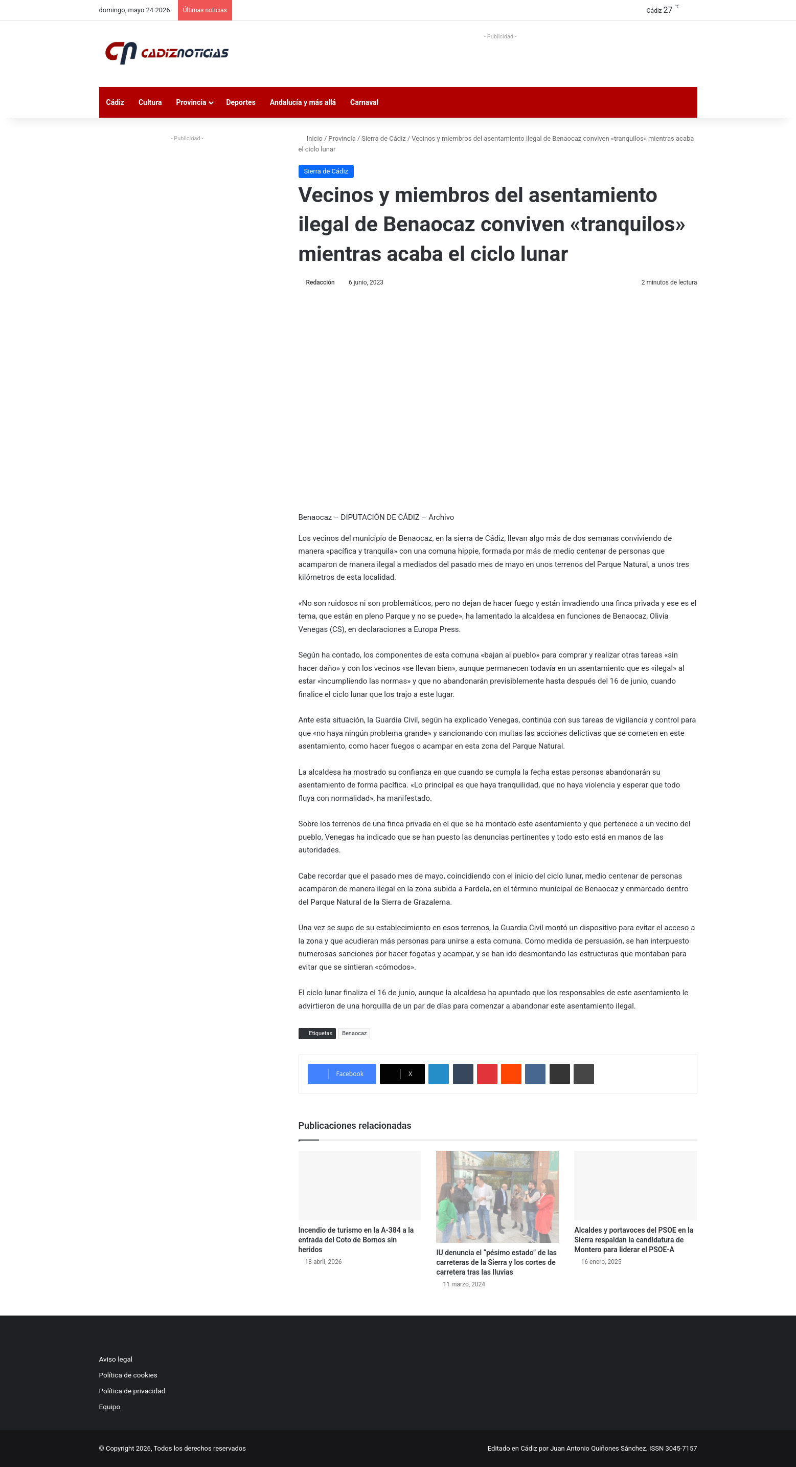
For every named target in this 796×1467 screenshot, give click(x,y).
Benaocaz (354, 1033)
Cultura (150, 102)
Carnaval (364, 102)
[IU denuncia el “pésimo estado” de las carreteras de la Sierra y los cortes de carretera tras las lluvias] (497, 1197)
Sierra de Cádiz (383, 138)
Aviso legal (116, 1359)
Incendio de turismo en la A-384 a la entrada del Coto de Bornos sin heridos (356, 1240)
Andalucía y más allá (303, 102)
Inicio (311, 138)
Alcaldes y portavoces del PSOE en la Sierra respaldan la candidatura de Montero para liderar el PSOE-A (633, 1240)
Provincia (191, 102)
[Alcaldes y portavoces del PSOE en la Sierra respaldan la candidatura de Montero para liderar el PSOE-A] (635, 1185)
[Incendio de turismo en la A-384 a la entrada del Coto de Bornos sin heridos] (360, 1185)
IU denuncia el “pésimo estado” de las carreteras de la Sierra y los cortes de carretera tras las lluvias (496, 1262)
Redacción (320, 282)
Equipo (110, 1407)
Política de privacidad (132, 1391)
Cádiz (115, 102)
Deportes (240, 102)
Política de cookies (128, 1375)
